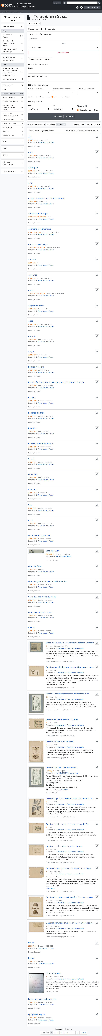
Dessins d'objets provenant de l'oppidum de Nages (68, 868)
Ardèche (32, 259)
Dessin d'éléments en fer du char (60, 741)
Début (30, 105)
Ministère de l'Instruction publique (13, 114)
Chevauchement (85, 110)
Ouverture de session (92, 7)
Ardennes (32, 275)
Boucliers (32, 428)
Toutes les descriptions (62, 97)
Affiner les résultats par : (12, 18)
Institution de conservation (9, 58)
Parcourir (56, 3)
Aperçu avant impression (36, 124)
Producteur (8, 85)
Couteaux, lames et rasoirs (40, 612)
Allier (30, 183)
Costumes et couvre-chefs (39, 535)
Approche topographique (39, 229)
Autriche (32, 336)
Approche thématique (38, 213)
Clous (30, 520)
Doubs (31, 943)
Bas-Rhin (32, 397)
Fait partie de (8, 26)
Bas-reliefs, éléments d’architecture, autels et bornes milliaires (56, 382)
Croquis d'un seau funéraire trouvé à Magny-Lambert (70, 643)
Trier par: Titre (78, 124)
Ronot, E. (13, 131)
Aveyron (32, 351)
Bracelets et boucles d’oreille (40, 443)
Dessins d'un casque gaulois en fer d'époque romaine (69, 897)
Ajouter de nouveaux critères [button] (39, 59)
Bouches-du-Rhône (36, 413)
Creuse (31, 627)
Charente (32, 489)
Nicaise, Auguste (13, 135)
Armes (31, 290)
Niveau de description (8, 163)
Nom (5, 141)
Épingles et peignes (37, 1014)
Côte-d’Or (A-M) (53, 551)
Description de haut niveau (37, 76)
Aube (30, 321)
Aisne (30, 152)
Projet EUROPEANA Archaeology (13, 50)
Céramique (33, 474)
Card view (51, 124)
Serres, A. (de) (13, 127)
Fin (54, 105)
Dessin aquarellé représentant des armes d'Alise (67, 694)
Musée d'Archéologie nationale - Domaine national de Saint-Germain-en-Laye (13, 71)
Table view (61, 124)
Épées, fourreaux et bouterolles (42, 999)
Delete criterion (63, 53)
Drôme (31, 958)
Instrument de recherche (86, 89)
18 (77, 1033)
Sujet (5, 155)
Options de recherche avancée (41, 29)
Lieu (4, 148)
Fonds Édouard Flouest (13, 36)
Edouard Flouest (53, 973)
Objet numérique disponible (62, 89)
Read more (64, 789)
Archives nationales (13, 79)
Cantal (31, 459)
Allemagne (33, 167)
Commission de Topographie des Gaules (13, 43)
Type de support (10, 171)
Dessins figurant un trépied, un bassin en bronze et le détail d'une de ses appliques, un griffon (70, 923)
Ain (29, 137)
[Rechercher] (63, 38)
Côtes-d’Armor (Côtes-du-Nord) (42, 597)
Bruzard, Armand (13, 97)
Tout (4, 31)
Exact (96, 110)
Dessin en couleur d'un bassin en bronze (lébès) (67, 824)
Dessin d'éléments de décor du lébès (62, 719)
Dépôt (30, 68)
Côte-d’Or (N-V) (34, 566)
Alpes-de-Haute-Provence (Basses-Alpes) (46, 198)
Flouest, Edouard (13, 94)
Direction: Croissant (93, 124)
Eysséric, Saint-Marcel (13, 101)
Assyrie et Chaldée (36, 305)
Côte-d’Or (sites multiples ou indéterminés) (47, 581)
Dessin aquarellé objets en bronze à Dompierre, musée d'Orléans (70, 667)
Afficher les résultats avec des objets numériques (82, 130)
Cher (30, 505)
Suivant (83, 1033)
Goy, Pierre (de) (13, 120)
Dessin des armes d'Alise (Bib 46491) (62, 767)
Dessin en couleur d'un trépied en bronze (64, 846)
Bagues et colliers (36, 367)
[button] (77, 7)
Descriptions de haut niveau (40, 97)
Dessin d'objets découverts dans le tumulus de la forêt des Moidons (70, 798)
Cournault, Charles (13, 123)
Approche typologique (38, 244)
